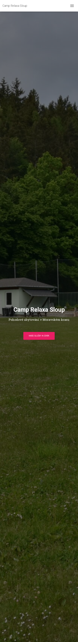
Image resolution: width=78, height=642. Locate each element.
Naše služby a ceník (39, 336)
